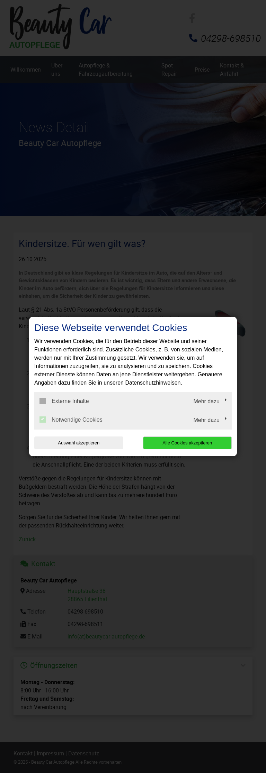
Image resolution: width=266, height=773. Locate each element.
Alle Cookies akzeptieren (187, 442)
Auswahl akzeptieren (78, 442)
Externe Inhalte (64, 401)
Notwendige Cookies (71, 419)
